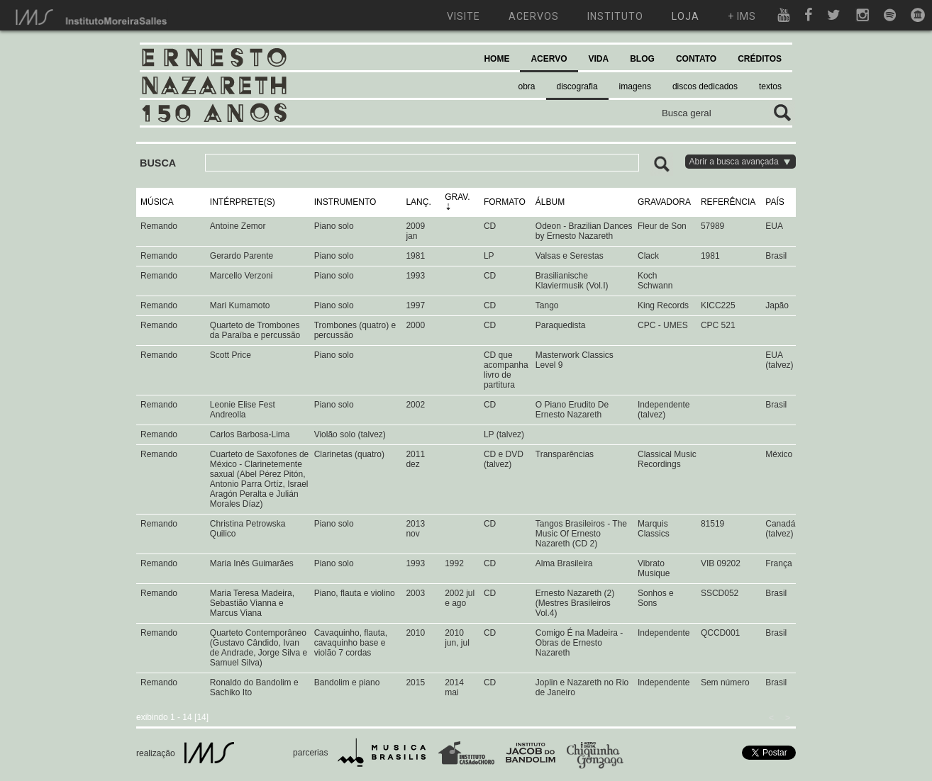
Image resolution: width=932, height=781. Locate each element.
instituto (615, 16)
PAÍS (774, 202)
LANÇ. (418, 202)
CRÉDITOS (760, 59)
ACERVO (549, 59)
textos (770, 86)
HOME (496, 59)
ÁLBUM (550, 202)
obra (527, 86)
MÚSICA (157, 202)
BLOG (642, 59)
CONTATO (696, 59)
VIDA (599, 59)
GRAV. (457, 197)
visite (463, 16)
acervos (534, 16)
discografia (577, 86)
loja (685, 16)
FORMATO (505, 202)
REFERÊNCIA (728, 202)
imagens (635, 86)
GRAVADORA (664, 202)
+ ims (742, 16)
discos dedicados (705, 86)
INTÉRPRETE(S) (242, 202)
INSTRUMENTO (345, 202)
